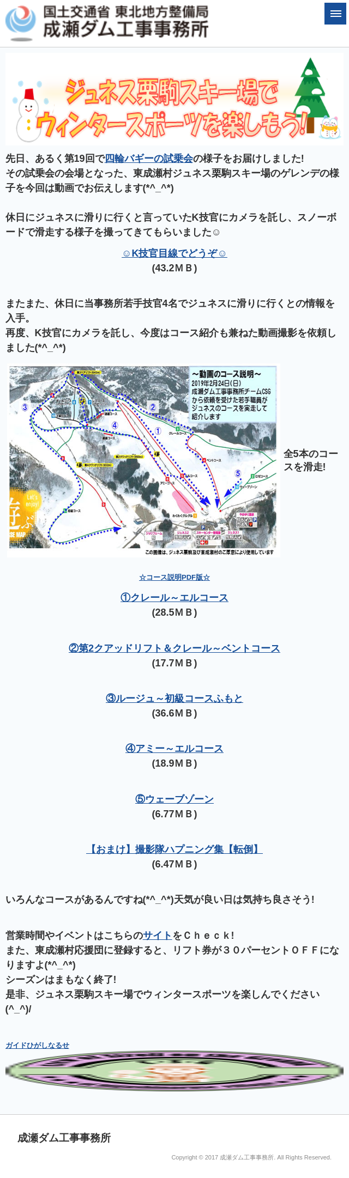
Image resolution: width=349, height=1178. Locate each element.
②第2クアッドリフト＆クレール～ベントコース (174, 648)
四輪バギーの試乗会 (149, 158)
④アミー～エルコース (174, 748)
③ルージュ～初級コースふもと (174, 698)
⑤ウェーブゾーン (174, 799)
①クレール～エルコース (174, 597)
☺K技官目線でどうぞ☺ (174, 253)
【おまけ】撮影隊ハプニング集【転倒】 (174, 849)
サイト (157, 935)
